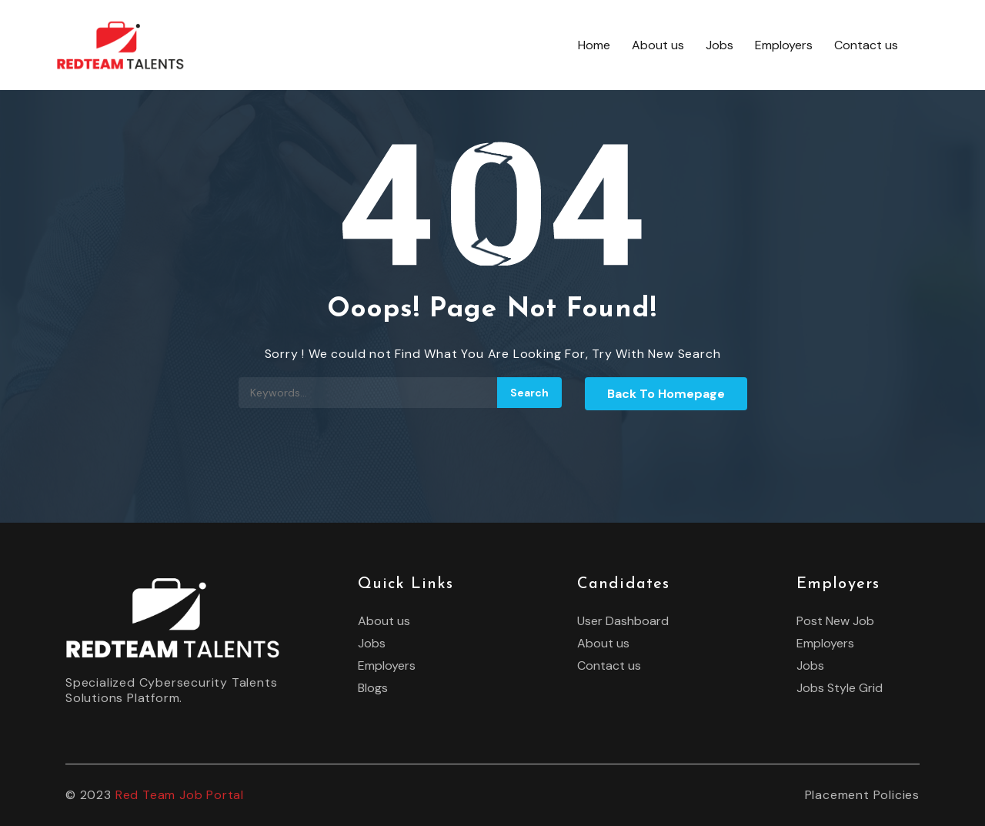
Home (594, 45)
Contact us (866, 45)
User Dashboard (623, 621)
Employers (784, 45)
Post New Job (835, 621)
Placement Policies (862, 795)
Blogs (373, 688)
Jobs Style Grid (839, 688)
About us (658, 45)
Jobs (719, 45)
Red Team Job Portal (179, 795)
